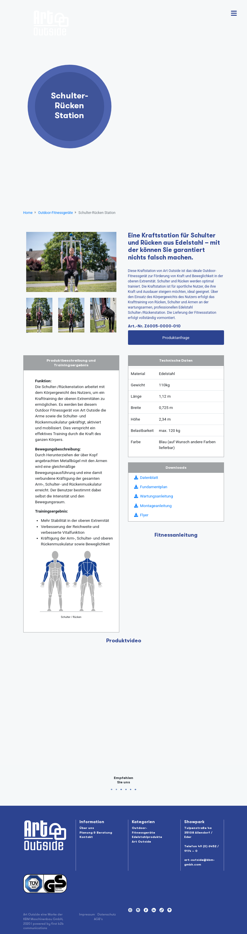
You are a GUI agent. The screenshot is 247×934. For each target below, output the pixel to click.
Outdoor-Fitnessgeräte (55, 213)
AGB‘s (98, 919)
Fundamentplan (153, 486)
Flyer (144, 515)
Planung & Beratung (95, 832)
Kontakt (86, 837)
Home (28, 213)
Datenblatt (149, 477)
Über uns (86, 828)
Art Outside (141, 841)
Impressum (87, 914)
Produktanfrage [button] (175, 337)
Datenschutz (106, 914)
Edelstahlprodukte (147, 837)
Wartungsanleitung (156, 496)
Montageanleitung (156, 505)
